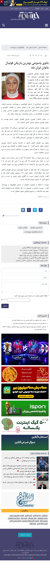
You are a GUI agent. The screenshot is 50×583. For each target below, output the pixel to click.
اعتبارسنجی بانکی (15, 521)
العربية (42, 8)
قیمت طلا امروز (42, 524)
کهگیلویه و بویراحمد (17, 47)
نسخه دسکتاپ (25, 535)
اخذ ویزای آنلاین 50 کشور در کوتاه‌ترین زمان (33, 258)
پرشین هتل (43, 521)
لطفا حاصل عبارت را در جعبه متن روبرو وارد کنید (31, 296)
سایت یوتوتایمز (42, 518)
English (37, 8)
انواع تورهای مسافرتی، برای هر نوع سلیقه (33, 255)
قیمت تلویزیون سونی (16, 516)
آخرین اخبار (42, 315)
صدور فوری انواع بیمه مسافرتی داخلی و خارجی (32, 260)
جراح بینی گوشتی (14, 518)
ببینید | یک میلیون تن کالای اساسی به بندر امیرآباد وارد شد (29, 320)
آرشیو (12, 8)
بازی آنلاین (28, 516)
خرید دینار (24, 518)
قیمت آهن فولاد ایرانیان (30, 521)
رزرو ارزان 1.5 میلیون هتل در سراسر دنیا (34, 250)
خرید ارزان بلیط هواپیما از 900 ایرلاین (35, 247)
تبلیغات (16, 8)
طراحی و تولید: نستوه (26, 558)
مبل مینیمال (32, 518)
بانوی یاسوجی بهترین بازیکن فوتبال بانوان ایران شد (27, 65)
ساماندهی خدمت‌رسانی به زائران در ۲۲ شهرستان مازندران (29, 323)
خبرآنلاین (25, 16)
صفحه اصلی (42, 47)
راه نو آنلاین (37, 516)
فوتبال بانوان (23, 227)
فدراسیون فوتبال (36, 227)
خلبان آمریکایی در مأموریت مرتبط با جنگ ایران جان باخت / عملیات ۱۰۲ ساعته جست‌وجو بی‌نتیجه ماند (19, 475)
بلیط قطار (32, 524)
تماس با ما (25, 8)
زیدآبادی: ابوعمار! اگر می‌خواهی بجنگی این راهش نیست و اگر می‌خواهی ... (20, 459)
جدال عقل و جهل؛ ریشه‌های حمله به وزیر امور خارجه (19, 482)
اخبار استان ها (31, 47)
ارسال (5, 306)
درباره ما (20, 8)
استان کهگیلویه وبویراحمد (33, 232)
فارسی (46, 8)
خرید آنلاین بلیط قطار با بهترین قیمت (35, 253)
